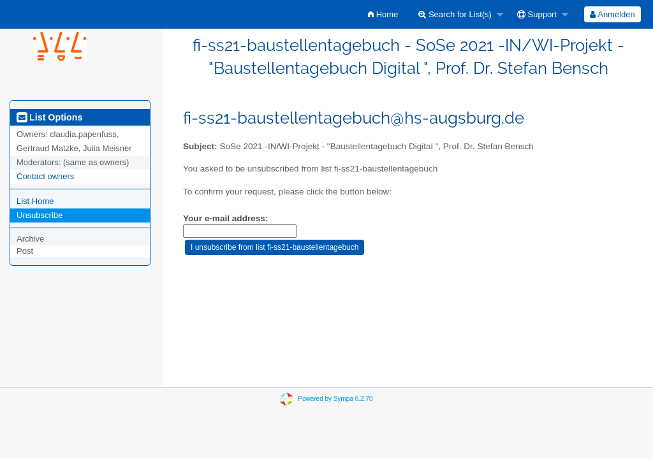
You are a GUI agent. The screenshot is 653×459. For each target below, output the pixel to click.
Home (383, 14)
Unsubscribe (39, 215)
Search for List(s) (455, 14)
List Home (35, 201)
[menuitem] (383, 14)
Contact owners (45, 176)
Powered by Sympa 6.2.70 (335, 398)
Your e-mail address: (225, 218)
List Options (49, 117)
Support (537, 14)
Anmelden (612, 14)
